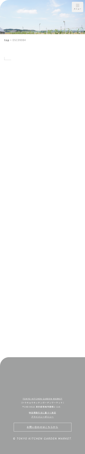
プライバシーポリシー (42, 416)
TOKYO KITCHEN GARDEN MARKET (43, 398)
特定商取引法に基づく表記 (42, 412)
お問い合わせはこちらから (42, 427)
